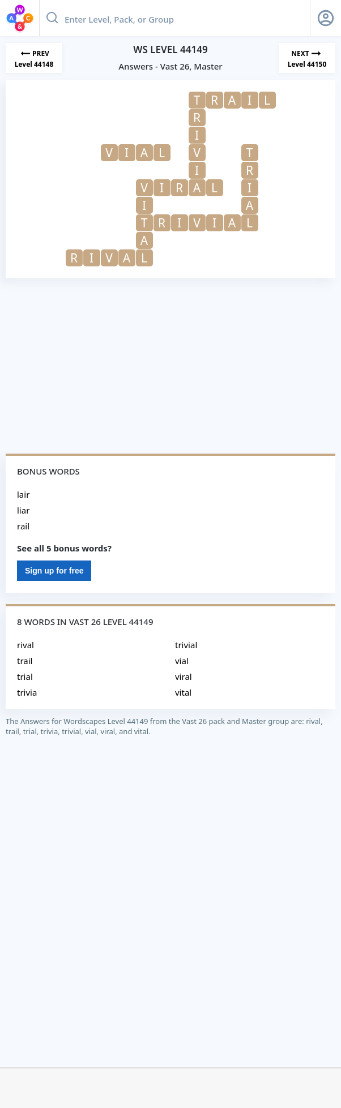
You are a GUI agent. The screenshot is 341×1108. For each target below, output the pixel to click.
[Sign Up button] (325, 18)
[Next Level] (307, 58)
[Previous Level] (34, 58)
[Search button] (52, 18)
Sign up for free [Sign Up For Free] (54, 570)
